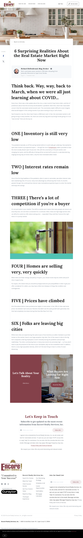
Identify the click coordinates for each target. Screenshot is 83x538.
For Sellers (41, 3)
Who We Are (22, 3)
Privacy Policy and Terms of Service (41, 445)
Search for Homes (28, 478)
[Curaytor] (9, 493)
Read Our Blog (27, 494)
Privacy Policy (78, 515)
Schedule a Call (40, 483)
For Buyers (31, 3)
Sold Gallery (39, 491)
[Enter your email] (37, 430)
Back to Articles (19, 42)
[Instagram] (8, 484)
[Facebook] (2, 484)
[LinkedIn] (5, 484)
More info (74, 531)
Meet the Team (27, 481)
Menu (61, 4)
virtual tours (52, 147)
